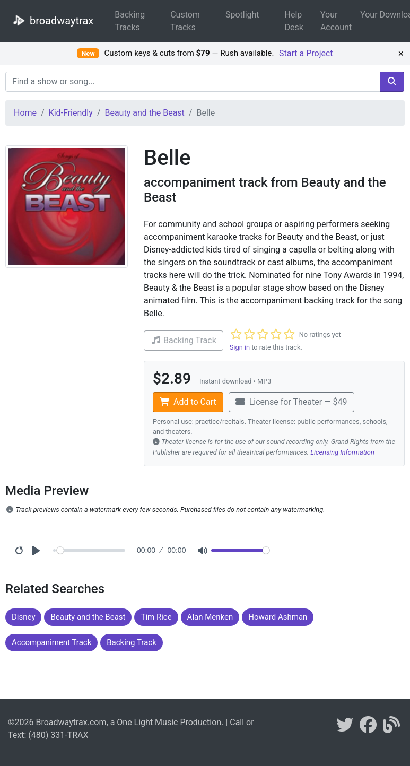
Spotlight (242, 15)
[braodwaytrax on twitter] (344, 728)
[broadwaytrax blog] (391, 728)
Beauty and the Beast (144, 113)
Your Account (336, 21)
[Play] (36, 550)
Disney (23, 617)
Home (25, 113)
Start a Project (306, 53)
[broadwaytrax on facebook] (368, 728)
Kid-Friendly (71, 113)
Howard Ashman (277, 617)
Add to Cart (188, 402)
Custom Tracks (185, 21)
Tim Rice (156, 617)
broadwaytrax (50, 20)
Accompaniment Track (51, 642)
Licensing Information (342, 452)
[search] (392, 82)
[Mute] (202, 550)
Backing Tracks (130, 21)
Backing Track (131, 642)
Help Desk (294, 21)
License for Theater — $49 (291, 402)
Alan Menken (210, 617)
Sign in (240, 347)
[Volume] (240, 550)
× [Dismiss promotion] (401, 53)
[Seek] (91, 550)
